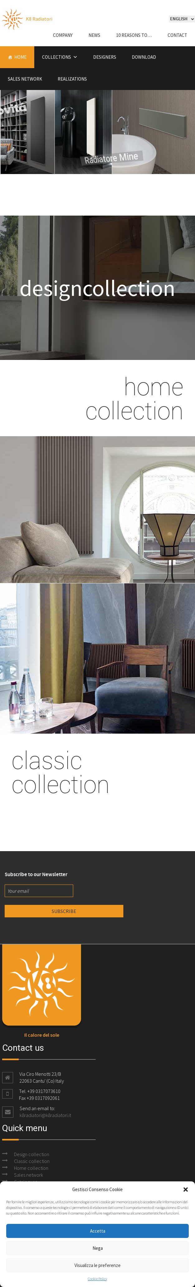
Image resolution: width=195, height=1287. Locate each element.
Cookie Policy (97, 1278)
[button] (186, 1189)
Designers (104, 57)
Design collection (31, 1154)
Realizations (72, 79)
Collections (56, 57)
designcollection (97, 287)
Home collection (31, 1168)
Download (144, 57)
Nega (98, 1248)
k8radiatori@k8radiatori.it (45, 1115)
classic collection (61, 772)
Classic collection (32, 1161)
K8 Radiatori (26, 19)
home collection (134, 398)
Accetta (97, 1231)
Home (20, 57)
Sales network (28, 1175)
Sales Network (25, 79)
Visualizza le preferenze (97, 1265)
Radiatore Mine (134, 144)
